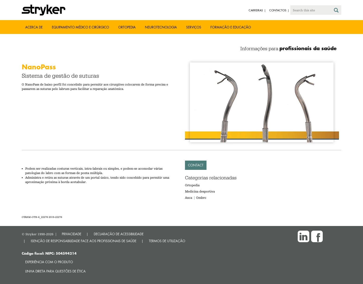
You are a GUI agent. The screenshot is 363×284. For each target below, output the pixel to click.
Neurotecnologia (161, 27)
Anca (188, 197)
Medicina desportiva (200, 191)
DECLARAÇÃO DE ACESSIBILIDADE (119, 234)
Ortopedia (127, 27)
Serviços (193, 27)
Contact (195, 165)
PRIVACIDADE (71, 234)
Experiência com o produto (49, 262)
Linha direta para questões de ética (55, 271)
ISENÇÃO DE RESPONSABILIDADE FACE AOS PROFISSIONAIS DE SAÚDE (83, 241)
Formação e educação (230, 27)
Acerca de (34, 27)
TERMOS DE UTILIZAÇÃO (167, 241)
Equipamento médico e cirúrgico (80, 27)
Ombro (201, 197)
